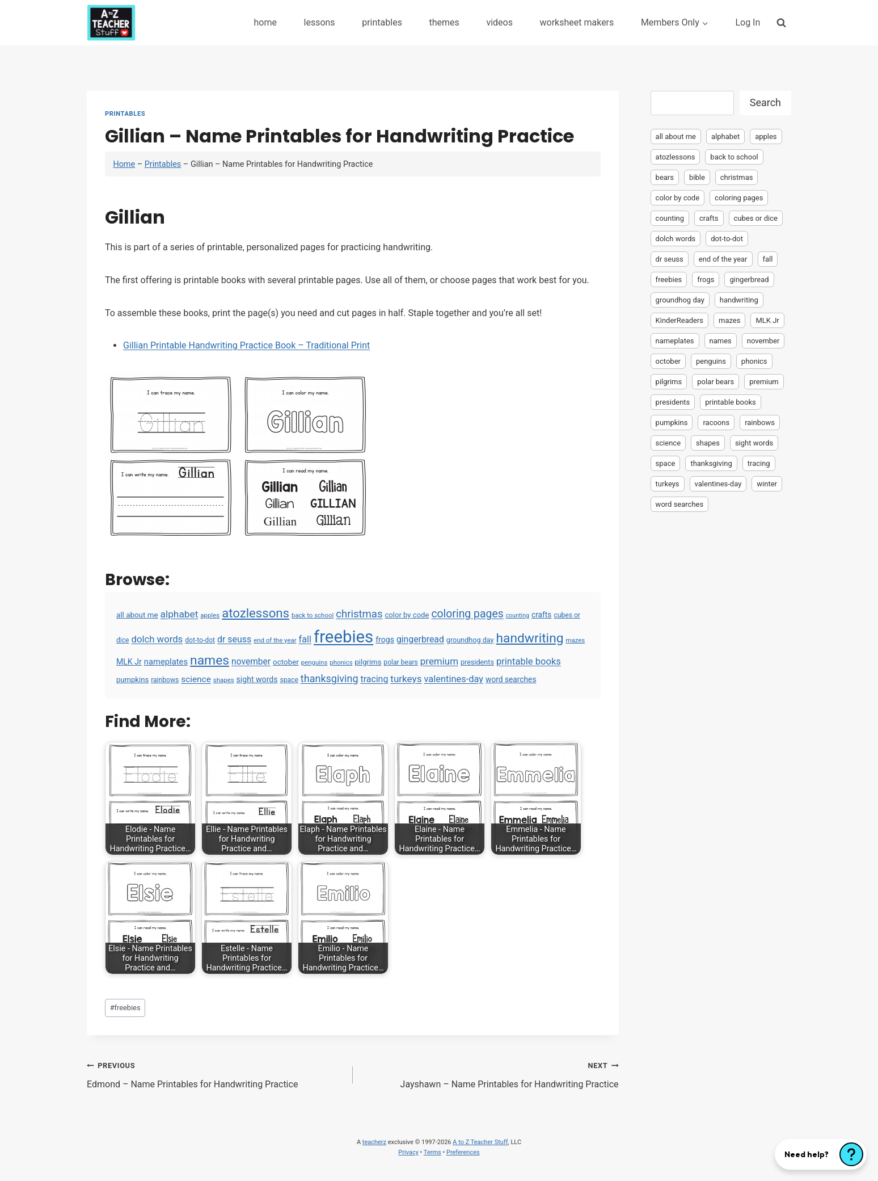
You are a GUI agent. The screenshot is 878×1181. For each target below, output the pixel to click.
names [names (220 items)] (209, 660)
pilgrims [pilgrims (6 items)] (368, 662)
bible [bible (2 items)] (697, 177)
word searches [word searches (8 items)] (511, 679)
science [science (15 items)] (196, 679)
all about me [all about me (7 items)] (137, 615)
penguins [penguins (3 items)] (314, 662)
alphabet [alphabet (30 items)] (180, 614)
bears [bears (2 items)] (665, 177)
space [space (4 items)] (289, 680)
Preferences (463, 1152)
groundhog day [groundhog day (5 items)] (470, 640)
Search (765, 102)
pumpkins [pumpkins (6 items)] (132, 679)
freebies (125, 1007)
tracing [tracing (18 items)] (374, 679)
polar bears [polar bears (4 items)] (400, 662)
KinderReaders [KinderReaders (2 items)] (679, 320)
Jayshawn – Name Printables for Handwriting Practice (490, 1074)
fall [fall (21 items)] (305, 639)
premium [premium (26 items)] (439, 661)
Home (124, 164)
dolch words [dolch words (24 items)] (157, 639)
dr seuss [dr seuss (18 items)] (234, 639)
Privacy (408, 1152)
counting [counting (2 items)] (517, 615)
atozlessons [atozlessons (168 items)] (255, 613)
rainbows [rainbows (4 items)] (165, 680)
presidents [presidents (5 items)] (477, 662)
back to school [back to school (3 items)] (313, 615)
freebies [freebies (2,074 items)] (343, 636)
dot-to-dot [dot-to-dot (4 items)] (200, 640)
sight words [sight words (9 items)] (257, 679)
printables (382, 22)
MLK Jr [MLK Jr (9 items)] (129, 661)
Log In (747, 22)
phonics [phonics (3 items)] (341, 662)
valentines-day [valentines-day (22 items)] (453, 679)
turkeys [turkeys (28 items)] (405, 678)
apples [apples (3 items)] (210, 615)
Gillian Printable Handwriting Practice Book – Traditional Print (246, 345)
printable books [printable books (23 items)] (528, 661)
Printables (125, 113)
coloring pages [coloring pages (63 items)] (467, 613)
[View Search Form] (781, 22)
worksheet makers (577, 22)
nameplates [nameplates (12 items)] (166, 662)
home (265, 22)
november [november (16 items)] (251, 662)
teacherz (374, 1142)
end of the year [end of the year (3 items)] (275, 640)
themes (444, 22)
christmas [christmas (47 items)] (359, 614)
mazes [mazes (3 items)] (575, 640)
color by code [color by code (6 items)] (407, 615)
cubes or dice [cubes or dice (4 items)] (756, 218)
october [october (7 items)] (286, 662)
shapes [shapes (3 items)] (223, 680)
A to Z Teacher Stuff (480, 1142)
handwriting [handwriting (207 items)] (530, 638)
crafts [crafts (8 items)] (541, 614)
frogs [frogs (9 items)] (384, 639)
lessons (319, 22)
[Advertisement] (721, 696)
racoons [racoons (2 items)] (716, 422)
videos (499, 22)
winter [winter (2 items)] (767, 484)
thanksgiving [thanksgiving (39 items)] (329, 678)
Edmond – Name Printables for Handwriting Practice (215, 1074)
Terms (432, 1152)
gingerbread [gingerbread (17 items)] (420, 639)
